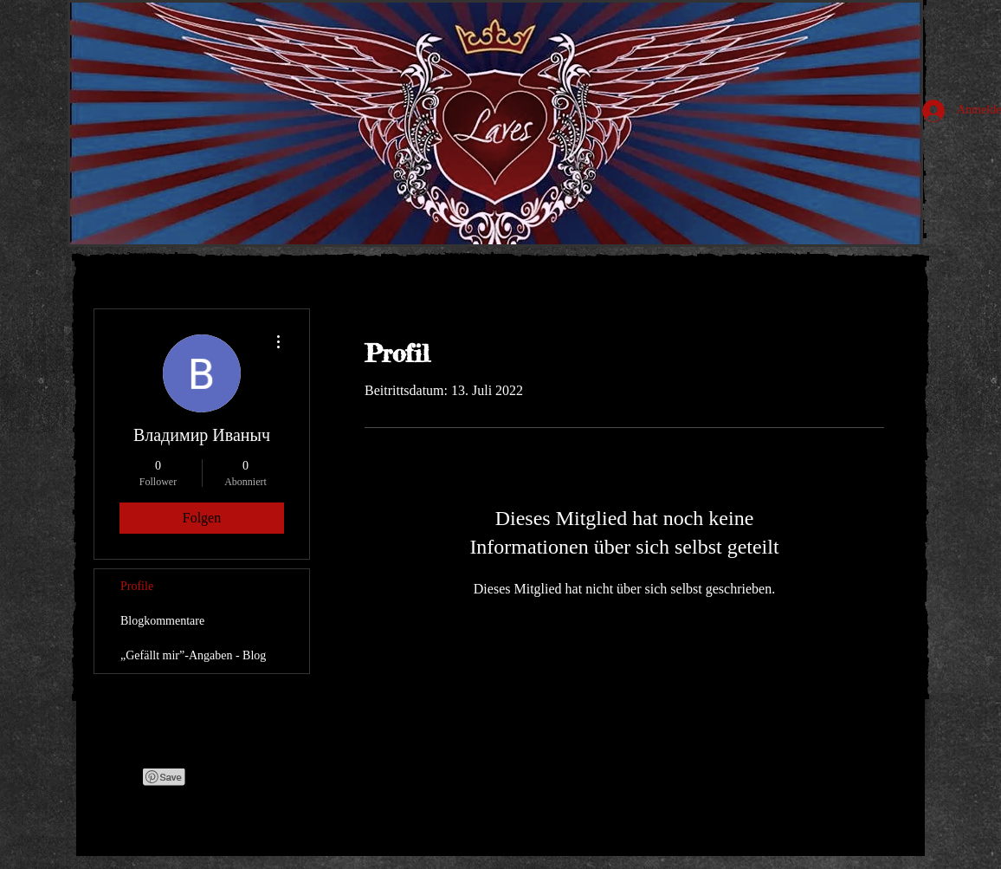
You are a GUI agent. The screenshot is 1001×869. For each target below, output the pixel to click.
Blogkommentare (162, 620)
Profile (136, 586)
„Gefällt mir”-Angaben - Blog (193, 655)
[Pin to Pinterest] (164, 777)
